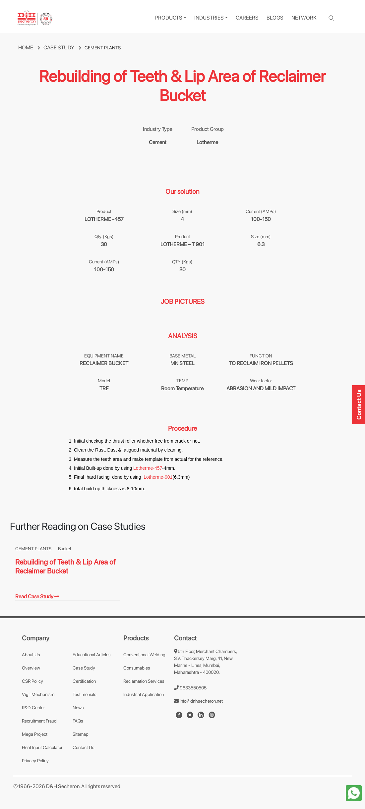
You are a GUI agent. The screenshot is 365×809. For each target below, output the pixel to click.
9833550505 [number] (190, 687)
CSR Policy (32, 681)
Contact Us (83, 747)
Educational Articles (92, 654)
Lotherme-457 (147, 468)
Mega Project (34, 734)
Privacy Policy (35, 760)
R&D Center (33, 707)
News (78, 707)
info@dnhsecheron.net (198, 701)
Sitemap (81, 734)
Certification (84, 681)
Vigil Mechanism (38, 694)
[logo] (35, 17)
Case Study (84, 668)
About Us (31, 654)
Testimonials (84, 694)
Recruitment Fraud (39, 721)
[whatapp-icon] (354, 792)
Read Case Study (37, 596)
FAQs (78, 721)
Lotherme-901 (158, 477)
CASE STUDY (64, 47)
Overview (31, 668)
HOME (30, 47)
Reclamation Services (143, 681)
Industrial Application (143, 694)
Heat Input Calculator (42, 747)
